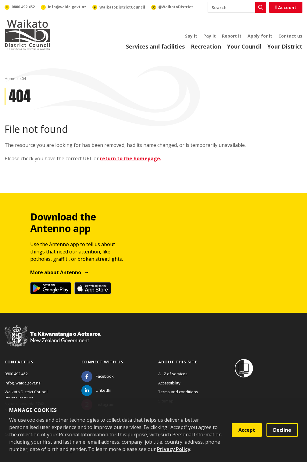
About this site (177, 362)
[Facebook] (97, 376)
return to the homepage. (130, 158)
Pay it (209, 36)
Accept (246, 430)
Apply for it (260, 36)
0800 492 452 (16, 374)
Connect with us (102, 362)
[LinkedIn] (96, 390)
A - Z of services (172, 374)
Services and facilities (155, 46)
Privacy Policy (173, 449)
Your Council (244, 46)
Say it (191, 36)
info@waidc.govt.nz (23, 383)
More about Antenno (55, 272)
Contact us (290, 36)
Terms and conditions (178, 392)
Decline (282, 430)
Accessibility (169, 383)
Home (10, 78)
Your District (284, 46)
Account (285, 7)
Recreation (206, 46)
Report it (231, 36)
